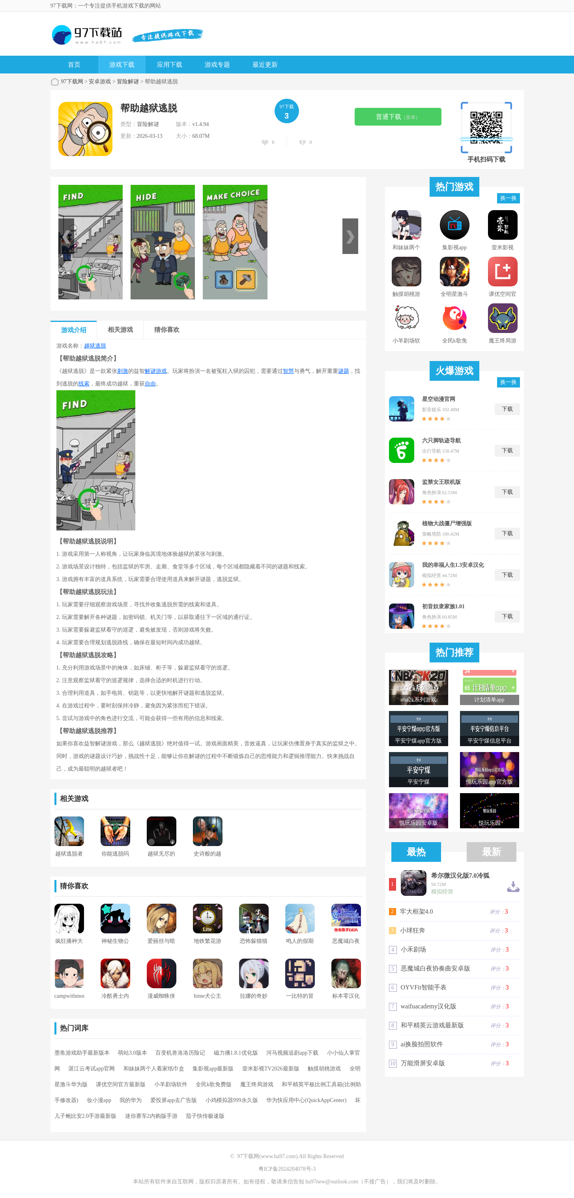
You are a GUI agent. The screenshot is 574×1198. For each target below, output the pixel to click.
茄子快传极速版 (205, 1116)
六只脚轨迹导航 (441, 441)
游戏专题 (217, 64)
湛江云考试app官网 (91, 1069)
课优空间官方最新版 (121, 1084)
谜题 (343, 371)
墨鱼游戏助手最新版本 (82, 1053)
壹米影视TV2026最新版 (270, 1069)
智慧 (288, 371)
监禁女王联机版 (441, 482)
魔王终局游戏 (256, 1084)
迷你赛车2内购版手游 (151, 1116)
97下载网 (72, 82)
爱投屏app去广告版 (173, 1100)
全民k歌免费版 (214, 1084)
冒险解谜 (128, 82)
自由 (150, 384)
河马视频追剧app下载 (292, 1053)
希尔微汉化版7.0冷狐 (460, 876)
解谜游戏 (156, 371)
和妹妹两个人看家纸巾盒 (153, 1069)
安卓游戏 (100, 82)
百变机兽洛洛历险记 (180, 1053)
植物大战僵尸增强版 (447, 524)
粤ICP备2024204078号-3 (287, 1169)
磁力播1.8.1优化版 (236, 1053)
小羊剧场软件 (170, 1084)
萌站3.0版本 (132, 1053)
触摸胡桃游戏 (324, 1069)
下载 (507, 409)
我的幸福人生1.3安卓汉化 (453, 565)
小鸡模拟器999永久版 (232, 1100)
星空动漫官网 (438, 399)
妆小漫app (99, 1100)
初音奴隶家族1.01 (443, 606)
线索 (84, 384)
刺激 (122, 371)
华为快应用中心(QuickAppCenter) (306, 1100)
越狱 (89, 346)
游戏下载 (122, 64)
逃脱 (100, 346)
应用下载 (169, 64)
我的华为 (131, 1100)
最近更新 (265, 64)
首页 (74, 64)
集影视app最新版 (213, 1069)
